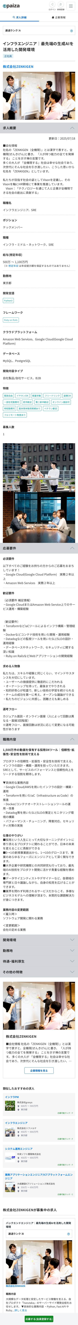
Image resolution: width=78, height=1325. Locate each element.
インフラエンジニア (16, 1123)
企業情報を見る (39, 1070)
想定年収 (13, 265)
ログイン (52, 9)
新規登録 (60, 9)
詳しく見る (20, 1310)
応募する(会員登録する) (39, 1319)
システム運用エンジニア (19, 1148)
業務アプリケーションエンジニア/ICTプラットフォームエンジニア (39, 1176)
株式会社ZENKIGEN (18, 66)
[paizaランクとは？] (71, 30)
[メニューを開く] (71, 6)
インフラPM (12, 1097)
